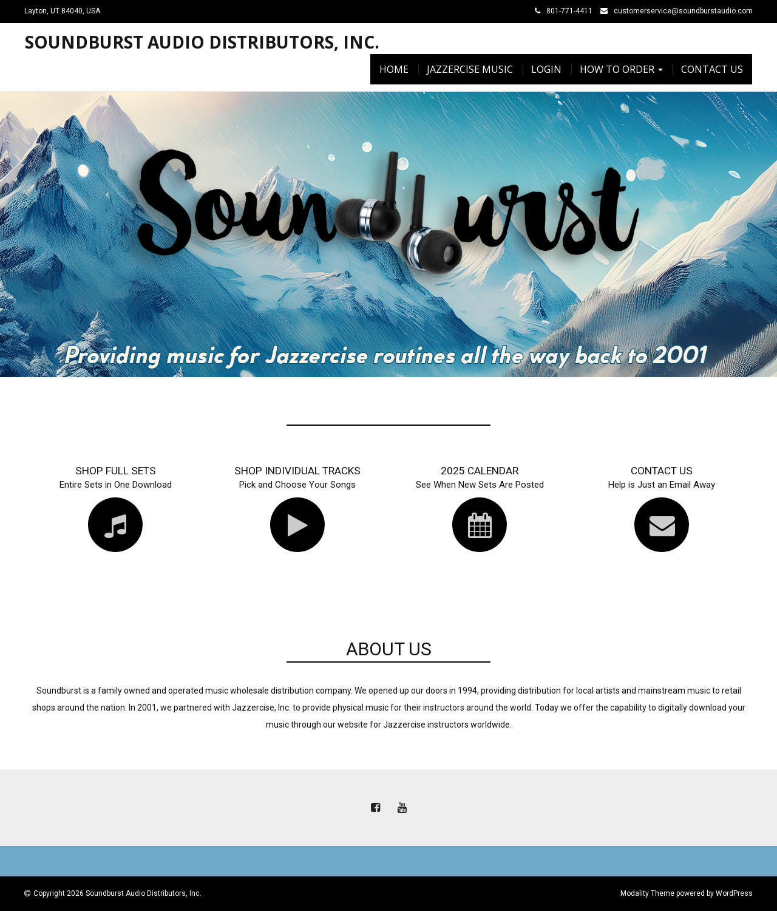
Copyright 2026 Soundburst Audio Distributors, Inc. (117, 893)
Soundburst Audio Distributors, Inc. (202, 41)
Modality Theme (647, 893)
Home (394, 69)
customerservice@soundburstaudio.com (683, 11)
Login (546, 69)
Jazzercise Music (470, 69)
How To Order (621, 69)
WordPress (734, 893)
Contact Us (712, 69)
